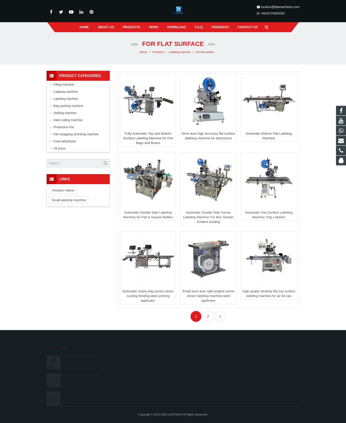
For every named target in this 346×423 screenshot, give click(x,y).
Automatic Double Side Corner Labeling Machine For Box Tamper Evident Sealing (208, 217)
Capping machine (65, 91)
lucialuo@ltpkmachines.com (280, 7)
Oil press (59, 148)
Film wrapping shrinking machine (76, 134)
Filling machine (63, 84)
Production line (63, 127)
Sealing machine (65, 113)
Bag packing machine (68, 106)
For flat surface (173, 43)
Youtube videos (63, 190)
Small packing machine (69, 200)
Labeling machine (65, 98)
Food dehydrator (64, 141)
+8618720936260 (272, 13)
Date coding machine (68, 120)
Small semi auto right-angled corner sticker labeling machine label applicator (208, 295)
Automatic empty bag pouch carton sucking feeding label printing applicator (148, 295)
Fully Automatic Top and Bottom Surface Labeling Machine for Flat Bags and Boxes (148, 138)
